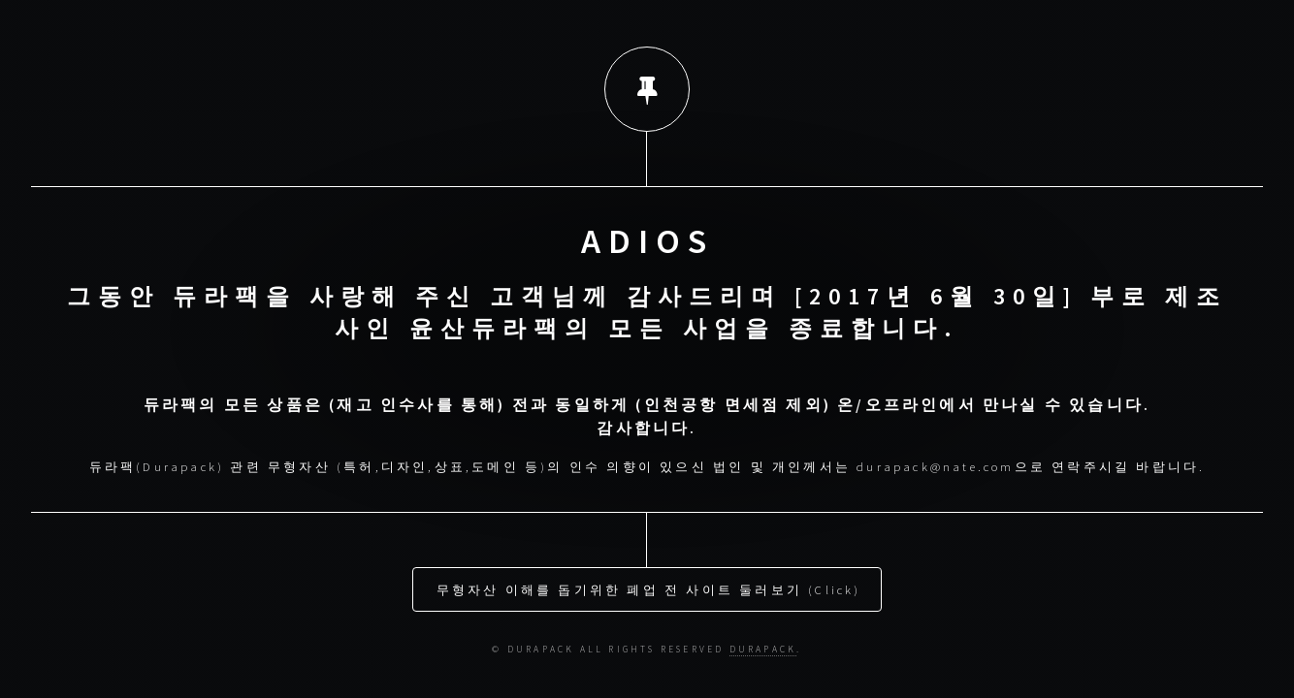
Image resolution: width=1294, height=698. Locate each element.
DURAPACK (763, 643)
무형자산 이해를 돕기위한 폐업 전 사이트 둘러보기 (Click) (649, 582)
